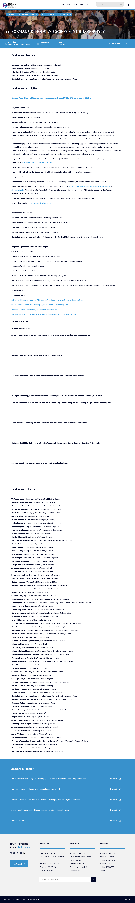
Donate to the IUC (77, 864)
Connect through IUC (78, 867)
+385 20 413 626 (49, 864)
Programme (17, 290)
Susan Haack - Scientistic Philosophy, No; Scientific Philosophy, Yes (39, 305)
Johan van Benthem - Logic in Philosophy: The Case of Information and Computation (47, 300)
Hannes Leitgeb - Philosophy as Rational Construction (34, 310)
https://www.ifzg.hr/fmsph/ (40, 203)
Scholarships (75, 871)
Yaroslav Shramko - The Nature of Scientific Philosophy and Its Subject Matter (44, 314)
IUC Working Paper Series (80, 857)
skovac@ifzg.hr (17, 190)
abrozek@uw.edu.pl (77, 187)
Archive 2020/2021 (107, 867)
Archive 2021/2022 (107, 864)
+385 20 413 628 (50, 867)
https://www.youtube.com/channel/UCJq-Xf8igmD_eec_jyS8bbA (61, 98)
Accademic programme (79, 853)
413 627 (59, 864)
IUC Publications (76, 860)
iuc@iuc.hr (50, 871)
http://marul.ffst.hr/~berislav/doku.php (37, 162)
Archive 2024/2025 (107, 853)
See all (102, 871)
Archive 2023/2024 (107, 857)
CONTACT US (19, 864)
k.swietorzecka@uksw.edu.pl (98, 187)
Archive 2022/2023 (107, 860)
